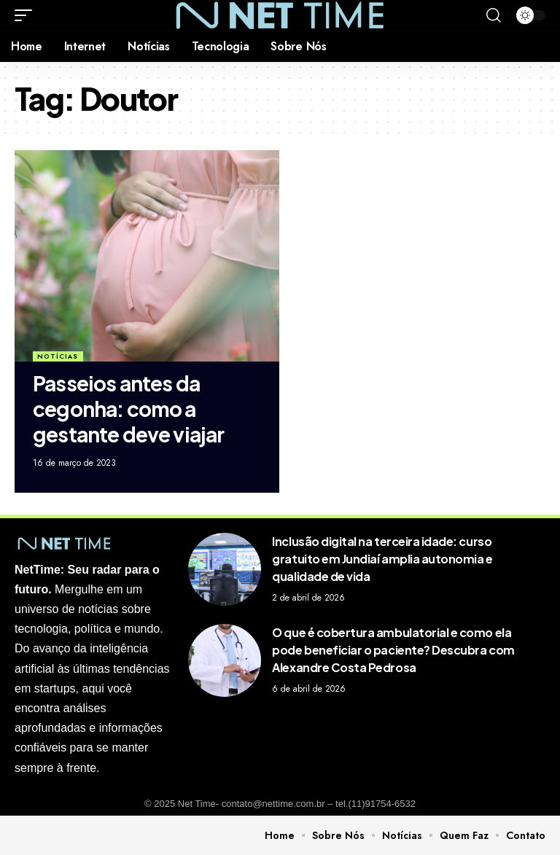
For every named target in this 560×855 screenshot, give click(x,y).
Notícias (57, 356)
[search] (494, 15)
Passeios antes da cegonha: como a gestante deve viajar (129, 408)
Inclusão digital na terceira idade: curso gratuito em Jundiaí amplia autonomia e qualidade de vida (382, 559)
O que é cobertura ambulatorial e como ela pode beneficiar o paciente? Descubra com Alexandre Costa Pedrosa (393, 650)
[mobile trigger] (27, 15)
